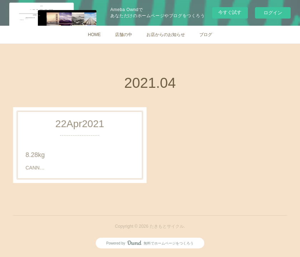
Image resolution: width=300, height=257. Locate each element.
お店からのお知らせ (165, 34)
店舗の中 (123, 34)
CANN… (42, 164)
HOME (94, 34)
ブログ (205, 34)
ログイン (273, 12)
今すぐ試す (229, 12)
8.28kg (42, 153)
